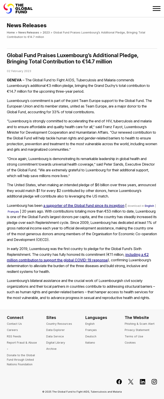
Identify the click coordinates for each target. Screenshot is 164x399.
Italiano (90, 342)
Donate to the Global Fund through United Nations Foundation (21, 360)
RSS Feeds (14, 336)
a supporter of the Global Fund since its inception (83, 205)
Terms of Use (134, 336)
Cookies (130, 342)
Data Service (55, 336)
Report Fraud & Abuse (22, 342)
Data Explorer (55, 330)
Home (11, 32)
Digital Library (55, 342)
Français (13, 211)
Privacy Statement (137, 330)
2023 (46, 32)
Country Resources (59, 323)
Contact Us (14, 323)
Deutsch (90, 336)
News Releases (28, 32)
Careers (12, 330)
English (149, 205)
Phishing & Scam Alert (139, 323)
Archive (51, 348)
